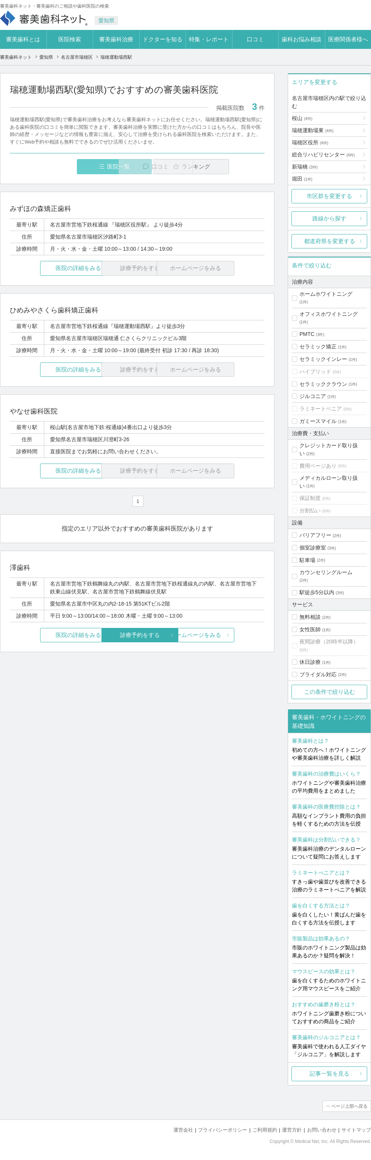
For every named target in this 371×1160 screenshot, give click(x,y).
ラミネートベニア (320, 409)
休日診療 (310, 662)
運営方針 (292, 1130)
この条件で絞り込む (329, 692)
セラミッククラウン (323, 384)
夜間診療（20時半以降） (329, 642)
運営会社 (183, 1130)
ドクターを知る (162, 39)
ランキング (221, 166)
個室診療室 (312, 548)
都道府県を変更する (329, 241)
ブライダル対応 (318, 674)
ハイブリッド (315, 371)
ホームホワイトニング (325, 294)
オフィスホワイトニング (328, 314)
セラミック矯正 (318, 346)
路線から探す (329, 218)
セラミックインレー (323, 359)
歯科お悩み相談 (301, 39)
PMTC (307, 334)
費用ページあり (318, 466)
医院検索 (69, 39)
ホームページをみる (222, 635)
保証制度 (310, 498)
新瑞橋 (305, 167)
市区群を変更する (329, 196)
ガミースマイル (318, 421)
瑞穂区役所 (310, 142)
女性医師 (310, 629)
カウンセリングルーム (325, 572)
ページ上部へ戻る (349, 1106)
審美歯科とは (23, 39)
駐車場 (307, 560)
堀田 (302, 179)
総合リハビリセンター (323, 154)
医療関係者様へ (348, 39)
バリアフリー (315, 535)
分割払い (310, 510)
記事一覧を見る (329, 1073)
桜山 (302, 118)
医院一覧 (62, 166)
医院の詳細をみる (52, 268)
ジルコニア (312, 396)
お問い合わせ (322, 1130)
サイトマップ (356, 1130)
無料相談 (310, 617)
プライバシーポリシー (222, 1130)
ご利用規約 (265, 1130)
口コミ (255, 39)
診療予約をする (137, 635)
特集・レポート (209, 39)
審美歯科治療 (116, 39)
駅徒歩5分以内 (316, 592)
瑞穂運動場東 (313, 130)
